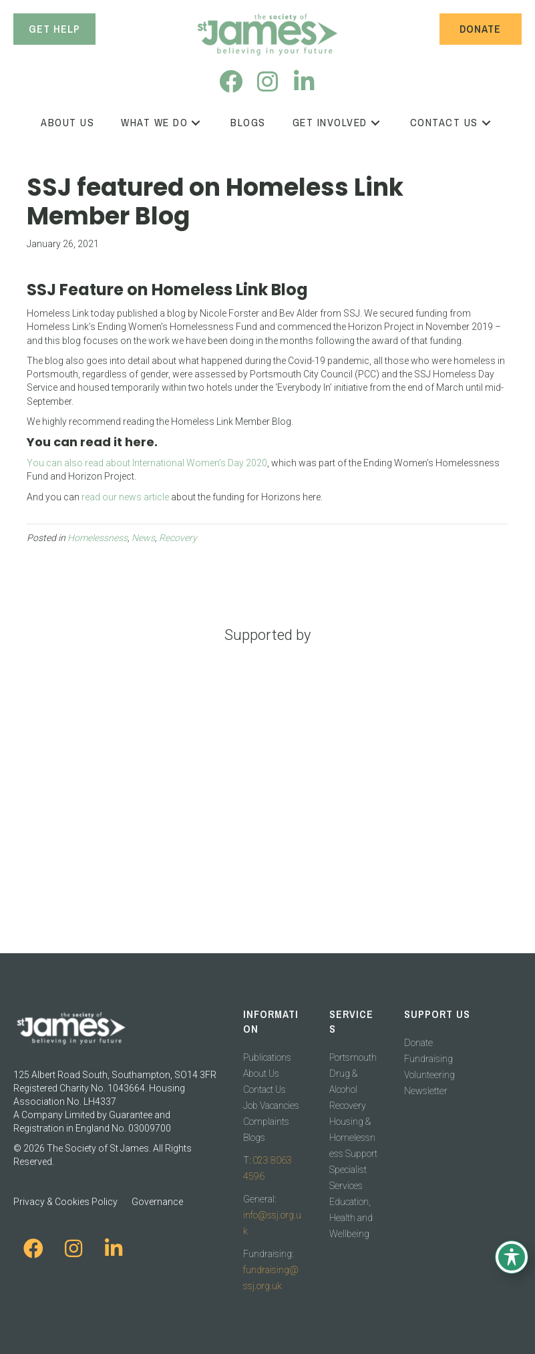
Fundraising (428, 1058)
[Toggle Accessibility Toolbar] (512, 1257)
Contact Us (264, 1089)
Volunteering (429, 1074)
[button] (230, 81)
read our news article (125, 497)
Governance (157, 1201)
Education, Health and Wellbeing (351, 1217)
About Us (261, 1073)
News (143, 537)
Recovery (178, 537)
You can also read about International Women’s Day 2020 (147, 463)
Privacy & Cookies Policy (65, 1201)
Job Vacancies (271, 1105)
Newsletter (426, 1090)
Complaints (266, 1121)
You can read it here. (92, 442)
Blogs (254, 1137)
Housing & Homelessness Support (353, 1137)
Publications (267, 1057)
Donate (418, 1042)
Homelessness (97, 537)
